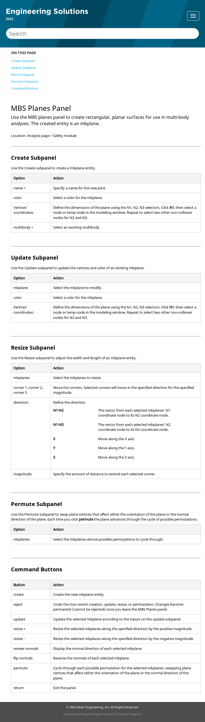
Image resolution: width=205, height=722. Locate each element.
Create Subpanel (23, 61)
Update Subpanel (23, 68)
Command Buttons (24, 88)
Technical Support (129, 714)
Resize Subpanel (22, 74)
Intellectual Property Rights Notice (88, 714)
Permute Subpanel (24, 81)
